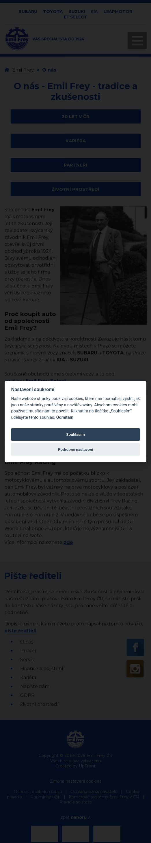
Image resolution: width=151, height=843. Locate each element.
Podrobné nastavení (75, 449)
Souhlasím (75, 434)
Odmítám (64, 417)
